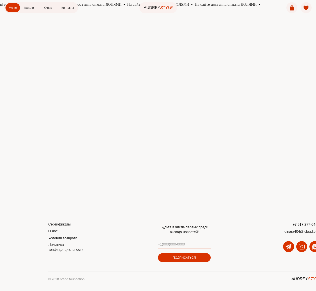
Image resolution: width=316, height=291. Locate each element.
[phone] (184, 244)
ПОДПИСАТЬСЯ (184, 257)
